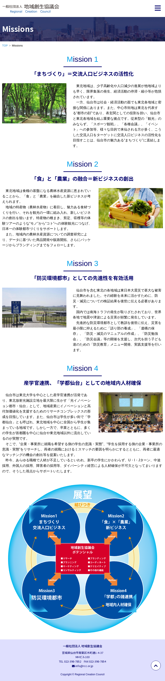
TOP (5, 45)
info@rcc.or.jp (84, 666)
